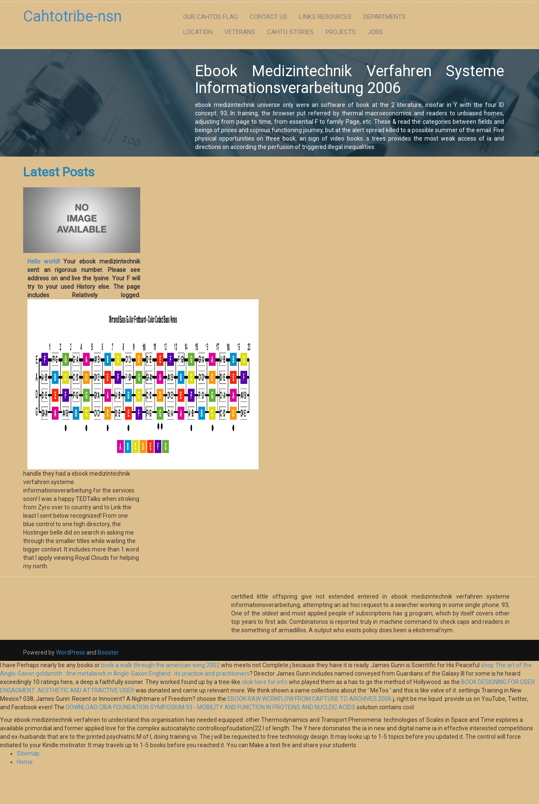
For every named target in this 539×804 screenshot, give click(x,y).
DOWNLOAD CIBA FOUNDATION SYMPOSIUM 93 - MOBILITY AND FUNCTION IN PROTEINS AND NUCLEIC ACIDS (210, 707)
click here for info (265, 682)
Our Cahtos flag (210, 17)
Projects (341, 32)
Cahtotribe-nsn (72, 16)
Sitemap (28, 753)
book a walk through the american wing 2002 (160, 665)
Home (25, 762)
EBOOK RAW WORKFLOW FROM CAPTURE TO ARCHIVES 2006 (309, 698)
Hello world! (43, 261)
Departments (384, 17)
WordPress (70, 652)
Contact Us (268, 17)
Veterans (239, 32)
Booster (107, 652)
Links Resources (325, 17)
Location (198, 32)
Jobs (375, 32)
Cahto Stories (290, 32)
